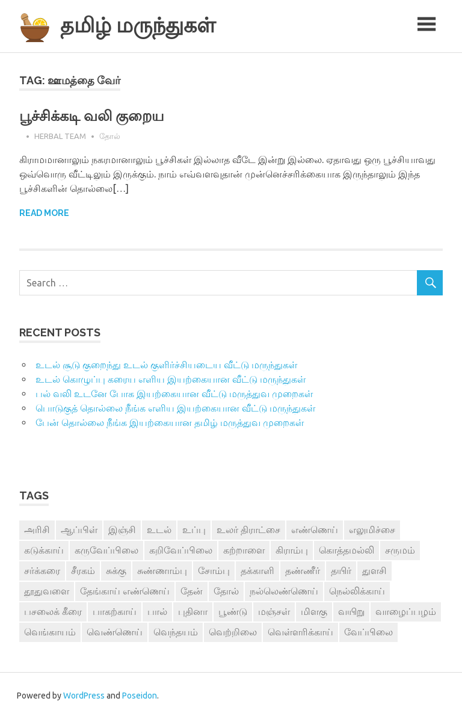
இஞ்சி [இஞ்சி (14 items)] (122, 529)
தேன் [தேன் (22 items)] (191, 590)
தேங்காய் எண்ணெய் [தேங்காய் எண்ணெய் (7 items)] (125, 590)
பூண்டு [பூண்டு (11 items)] (232, 611)
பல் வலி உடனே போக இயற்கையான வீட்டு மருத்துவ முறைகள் (174, 393)
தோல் (109, 136)
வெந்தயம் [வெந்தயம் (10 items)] (175, 631)
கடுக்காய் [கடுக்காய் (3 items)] (44, 550)
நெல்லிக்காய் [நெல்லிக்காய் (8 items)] (357, 590)
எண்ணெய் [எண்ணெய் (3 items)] (314, 529)
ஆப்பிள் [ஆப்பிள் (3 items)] (79, 529)
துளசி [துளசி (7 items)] (374, 570)
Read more (44, 213)
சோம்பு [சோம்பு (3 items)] (214, 570)
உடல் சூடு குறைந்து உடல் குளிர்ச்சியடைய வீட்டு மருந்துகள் (166, 364)
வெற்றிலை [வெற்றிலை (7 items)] (233, 631)
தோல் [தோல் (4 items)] (226, 590)
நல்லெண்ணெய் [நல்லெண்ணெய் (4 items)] (284, 590)
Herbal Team (60, 136)
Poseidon (139, 695)
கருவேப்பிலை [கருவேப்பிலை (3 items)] (106, 550)
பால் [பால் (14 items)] (157, 611)
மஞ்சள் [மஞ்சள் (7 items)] (274, 611)
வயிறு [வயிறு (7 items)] (351, 611)
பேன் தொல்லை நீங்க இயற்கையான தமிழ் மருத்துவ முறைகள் (169, 422)
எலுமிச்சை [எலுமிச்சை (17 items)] (372, 529)
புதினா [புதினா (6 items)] (193, 611)
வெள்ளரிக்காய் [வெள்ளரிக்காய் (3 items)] (300, 631)
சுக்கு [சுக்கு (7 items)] (116, 570)
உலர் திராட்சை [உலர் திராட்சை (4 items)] (248, 529)
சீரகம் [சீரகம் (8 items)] (83, 570)
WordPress (84, 695)
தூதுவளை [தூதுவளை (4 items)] (46, 590)
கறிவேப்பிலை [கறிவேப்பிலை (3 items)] (180, 550)
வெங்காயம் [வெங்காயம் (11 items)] (50, 631)
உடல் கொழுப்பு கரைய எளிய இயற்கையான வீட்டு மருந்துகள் (170, 379)
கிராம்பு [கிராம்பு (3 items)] (292, 550)
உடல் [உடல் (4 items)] (159, 529)
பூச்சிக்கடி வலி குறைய (91, 116)
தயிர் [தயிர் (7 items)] (341, 570)
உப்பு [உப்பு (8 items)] (194, 529)
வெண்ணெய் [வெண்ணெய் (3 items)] (115, 631)
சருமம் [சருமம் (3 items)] (400, 550)
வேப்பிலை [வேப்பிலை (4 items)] (368, 631)
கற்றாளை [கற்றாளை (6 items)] (244, 550)
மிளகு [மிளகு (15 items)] (314, 611)
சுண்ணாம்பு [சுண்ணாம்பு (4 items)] (162, 570)
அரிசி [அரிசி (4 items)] (37, 529)
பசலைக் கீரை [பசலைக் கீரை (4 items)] (53, 611)
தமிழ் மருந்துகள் (138, 25)
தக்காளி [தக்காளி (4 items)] (257, 570)
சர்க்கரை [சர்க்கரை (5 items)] (42, 570)
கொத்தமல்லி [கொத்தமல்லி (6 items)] (346, 550)
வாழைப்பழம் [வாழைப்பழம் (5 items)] (405, 611)
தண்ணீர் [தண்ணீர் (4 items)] (302, 570)
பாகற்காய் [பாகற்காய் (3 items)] (115, 611)
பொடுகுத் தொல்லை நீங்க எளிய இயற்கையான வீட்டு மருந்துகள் (175, 408)
